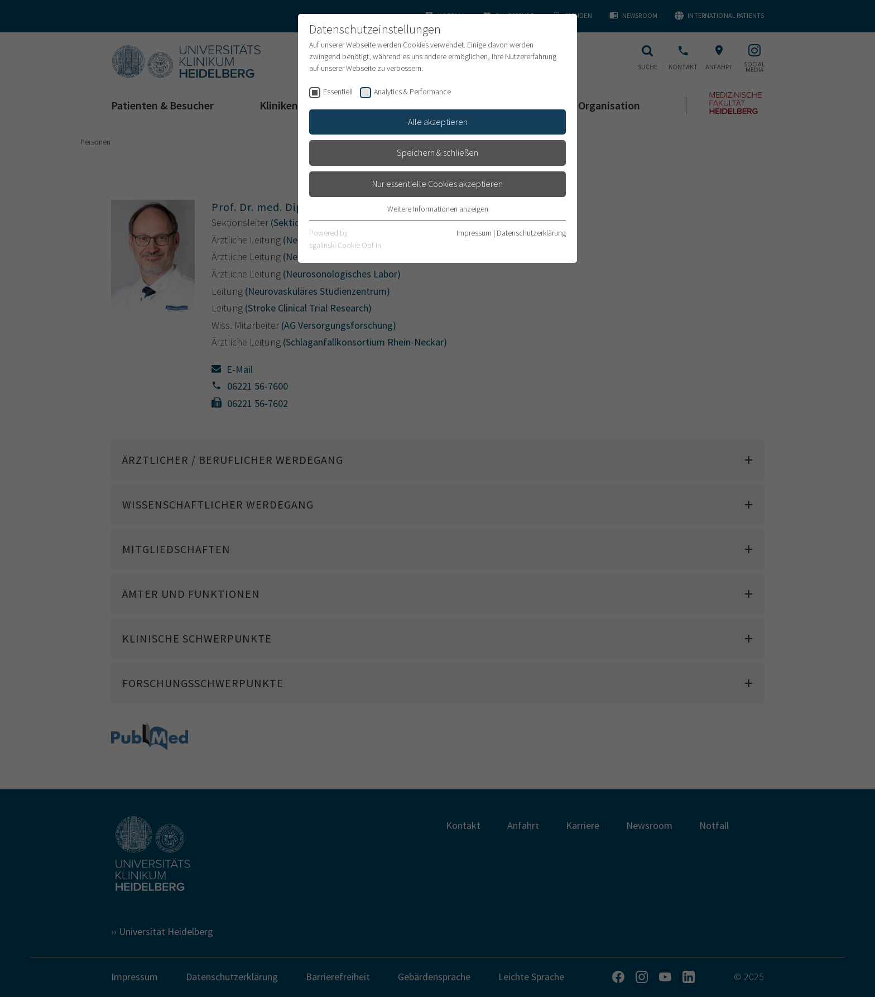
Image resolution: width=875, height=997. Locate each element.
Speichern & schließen (437, 152)
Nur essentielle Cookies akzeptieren (437, 183)
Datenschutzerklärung (531, 233)
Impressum (474, 233)
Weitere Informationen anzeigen (437, 209)
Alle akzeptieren (438, 121)
